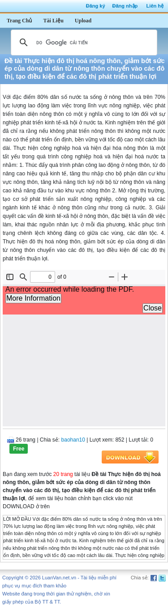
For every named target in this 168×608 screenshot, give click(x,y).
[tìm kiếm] (82, 42)
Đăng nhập (125, 6)
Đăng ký (95, 6)
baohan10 (73, 440)
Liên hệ (155, 6)
